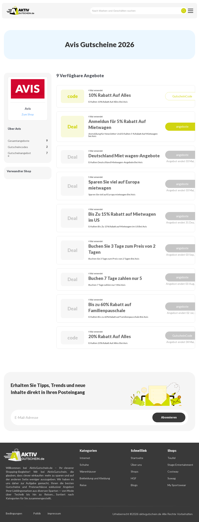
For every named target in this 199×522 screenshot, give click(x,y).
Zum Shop (28, 114)
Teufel (171, 458)
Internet (85, 458)
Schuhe (84, 464)
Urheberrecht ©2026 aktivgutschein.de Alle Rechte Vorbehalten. (153, 514)
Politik (37, 513)
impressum (54, 513)
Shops (134, 471)
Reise (83, 485)
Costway (173, 471)
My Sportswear (177, 485)
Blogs (134, 485)
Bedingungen (14, 513)
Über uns (136, 464)
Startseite (137, 458)
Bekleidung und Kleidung (95, 478)
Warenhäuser (88, 471)
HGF (133, 478)
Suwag (172, 478)
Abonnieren (169, 417)
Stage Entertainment (180, 464)
